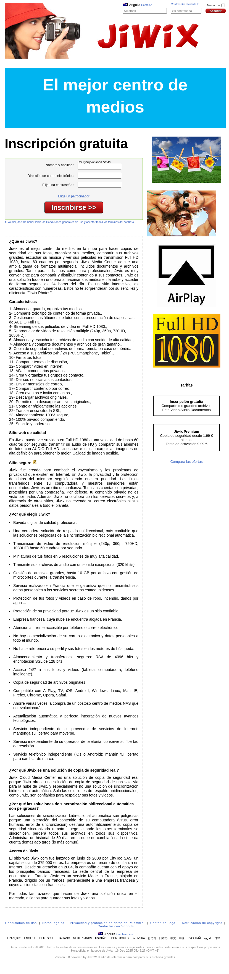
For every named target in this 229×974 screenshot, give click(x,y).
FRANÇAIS (14, 938)
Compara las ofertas (186, 461)
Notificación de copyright (202, 923)
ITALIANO (64, 938)
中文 (173, 938)
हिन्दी (217, 938)
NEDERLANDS (82, 938)
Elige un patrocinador (73, 196)
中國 (182, 938)
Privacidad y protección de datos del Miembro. (107, 923)
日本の (163, 938)
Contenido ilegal (163, 923)
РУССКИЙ (194, 938)
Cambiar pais (124, 934)
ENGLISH (30, 938)
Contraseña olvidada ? (185, 4)
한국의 (152, 938)
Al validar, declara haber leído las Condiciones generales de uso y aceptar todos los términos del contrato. (70, 222)
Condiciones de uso (21, 923)
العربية (208, 938)
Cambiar (146, 5)
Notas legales (53, 923)
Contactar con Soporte (116, 926)
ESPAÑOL (101, 938)
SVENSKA (138, 938)
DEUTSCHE (46, 938)
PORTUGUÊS (120, 938)
